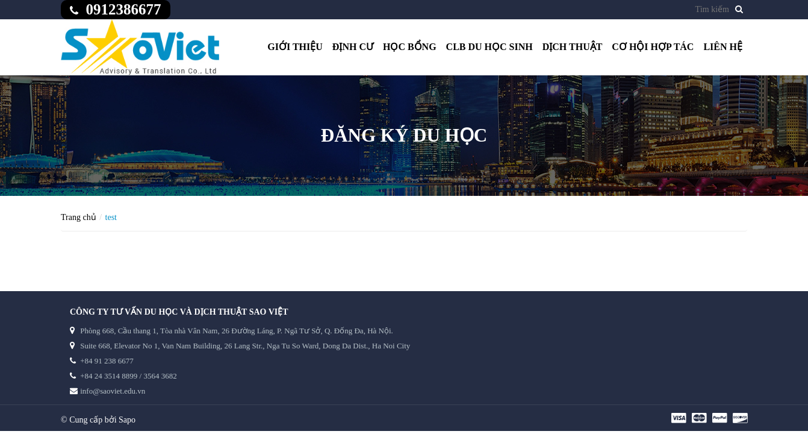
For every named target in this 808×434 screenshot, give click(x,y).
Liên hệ (722, 47)
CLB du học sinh (489, 47)
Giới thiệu (295, 47)
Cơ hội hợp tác (653, 47)
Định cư (352, 47)
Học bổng (410, 47)
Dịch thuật (572, 47)
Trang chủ (78, 217)
